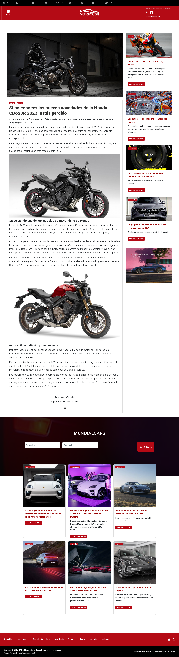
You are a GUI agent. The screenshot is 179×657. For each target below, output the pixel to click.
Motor (49, 639)
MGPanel (158, 651)
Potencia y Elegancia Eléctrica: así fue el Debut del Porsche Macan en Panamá (89, 513)
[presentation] (118, 447)
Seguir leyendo (136, 84)
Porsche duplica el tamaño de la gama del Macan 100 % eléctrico (44, 589)
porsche (29, 544)
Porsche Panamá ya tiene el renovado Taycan (134, 589)
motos (12, 103)
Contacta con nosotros (28, 653)
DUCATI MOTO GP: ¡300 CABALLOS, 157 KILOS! (147, 63)
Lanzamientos (23, 639)
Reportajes (93, 639)
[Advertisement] (89, 26)
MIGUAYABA (170, 651)
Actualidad (8, 639)
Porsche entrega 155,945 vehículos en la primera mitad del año (88, 589)
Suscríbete (146, 447)
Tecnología (38, 639)
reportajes (30, 467)
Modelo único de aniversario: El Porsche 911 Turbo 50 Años (131, 512)
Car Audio (59, 639)
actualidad (133, 200)
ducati (131, 36)
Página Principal (10, 653)
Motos (82, 639)
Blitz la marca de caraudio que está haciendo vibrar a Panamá (145, 175)
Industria (105, 639)
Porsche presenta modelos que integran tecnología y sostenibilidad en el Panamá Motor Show (43, 513)
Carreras (71, 639)
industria (132, 94)
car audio (132, 148)
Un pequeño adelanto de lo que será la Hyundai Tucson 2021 (147, 226)
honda (19, 103)
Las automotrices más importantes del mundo (147, 120)
